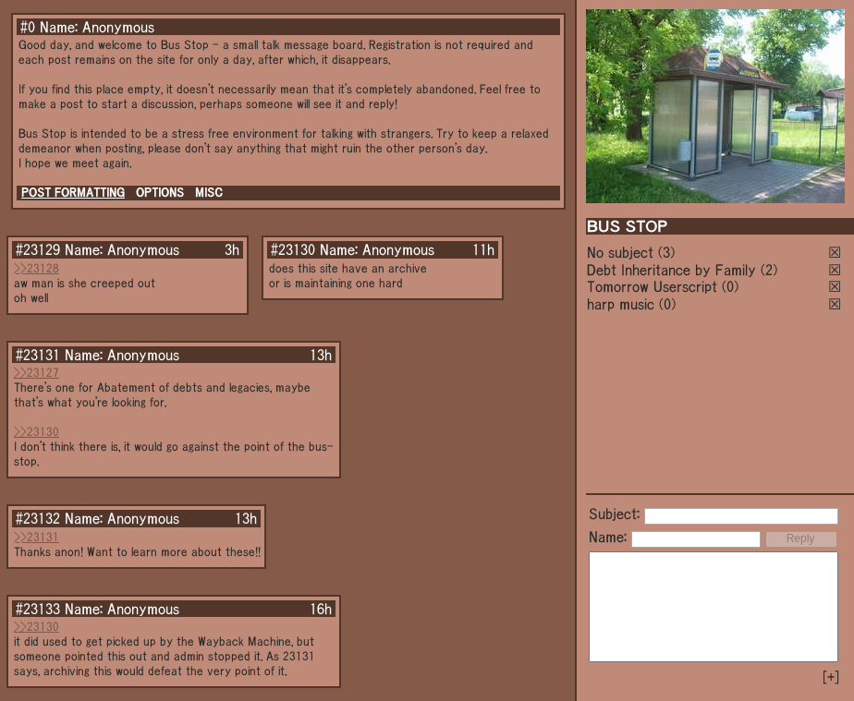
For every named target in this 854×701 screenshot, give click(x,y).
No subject (622, 252)
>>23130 (36, 432)
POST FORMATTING (73, 193)
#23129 (38, 249)
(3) (666, 252)
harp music (620, 303)
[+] (831, 677)
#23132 (38, 518)
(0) (730, 286)
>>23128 (36, 268)
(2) (769, 269)
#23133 (38, 608)
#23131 (38, 354)
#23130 (293, 249)
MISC (209, 193)
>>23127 (36, 373)
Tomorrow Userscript (652, 286)
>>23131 (36, 537)
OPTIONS (160, 193)
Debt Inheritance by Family (671, 269)
